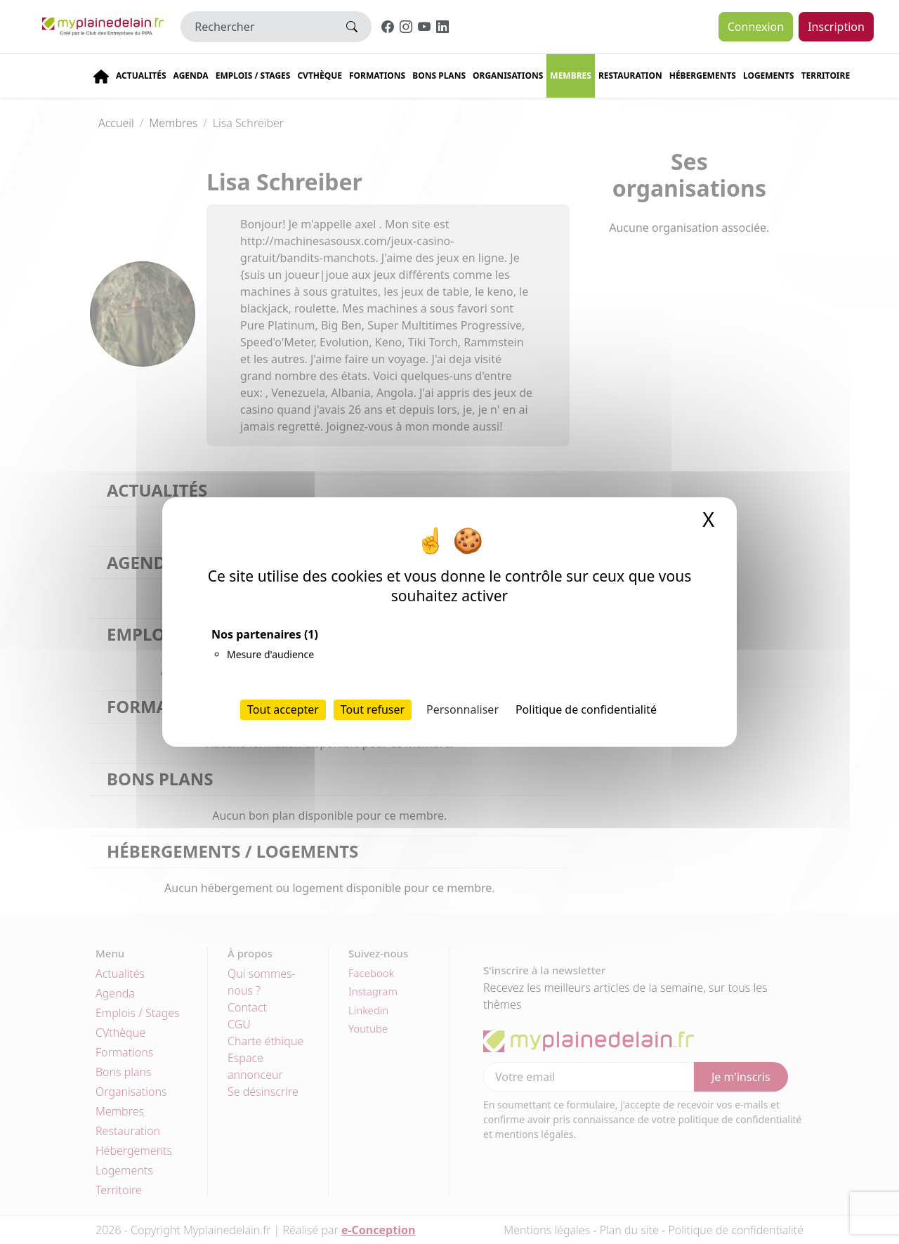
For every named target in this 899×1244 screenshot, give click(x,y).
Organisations (508, 75)
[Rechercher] (257, 26)
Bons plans (439, 75)
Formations (377, 75)
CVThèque (319, 75)
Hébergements (702, 75)
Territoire (826, 75)
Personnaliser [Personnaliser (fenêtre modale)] (462, 709)
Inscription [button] (836, 26)
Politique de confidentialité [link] (586, 709)
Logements (768, 75)
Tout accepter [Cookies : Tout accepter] (283, 709)
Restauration (630, 75)
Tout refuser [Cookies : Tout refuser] (373, 709)
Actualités (141, 75)
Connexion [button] (756, 26)
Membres (570, 75)
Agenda (191, 75)
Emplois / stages (253, 75)
